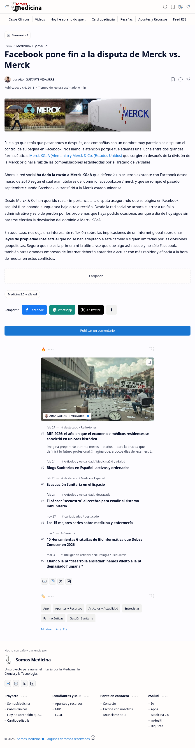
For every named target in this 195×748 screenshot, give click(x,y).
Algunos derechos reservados (68, 739)
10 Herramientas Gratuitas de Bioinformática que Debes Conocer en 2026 (94, 542)
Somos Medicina (30, 739)
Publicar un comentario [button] (97, 330)
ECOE (59, 715)
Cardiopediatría (18, 720)
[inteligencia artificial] (78, 555)
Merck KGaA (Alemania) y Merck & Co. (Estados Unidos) (75, 155)
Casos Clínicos (17, 709)
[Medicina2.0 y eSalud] (22, 294)
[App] (46, 608)
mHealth (157, 720)
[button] (6, 6)
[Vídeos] (40, 19)
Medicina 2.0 (160, 715)
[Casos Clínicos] (19, 19)
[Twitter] (60, 581)
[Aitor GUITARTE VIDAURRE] (33, 79)
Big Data (157, 726)
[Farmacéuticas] (53, 618)
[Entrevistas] (132, 608)
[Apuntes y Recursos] (153, 19)
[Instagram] (52, 581)
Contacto (109, 703)
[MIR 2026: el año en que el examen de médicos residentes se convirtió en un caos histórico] (97, 389)
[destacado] (72, 427)
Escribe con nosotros (118, 709)
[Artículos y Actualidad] (79, 461)
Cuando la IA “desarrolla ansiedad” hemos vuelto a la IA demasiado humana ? (94, 563)
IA (152, 703)
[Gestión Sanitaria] (81, 618)
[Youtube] (44, 581)
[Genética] (69, 533)
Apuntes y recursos (69, 703)
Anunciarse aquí (114, 715)
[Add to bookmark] (149, 362)
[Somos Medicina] (26, 7)
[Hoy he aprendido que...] (68, 19)
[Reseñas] (126, 19)
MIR (58, 709)
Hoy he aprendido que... (24, 715)
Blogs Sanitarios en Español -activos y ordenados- (88, 467)
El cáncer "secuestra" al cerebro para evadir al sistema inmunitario (93, 503)
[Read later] (172, 79)
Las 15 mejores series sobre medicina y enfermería (90, 522)
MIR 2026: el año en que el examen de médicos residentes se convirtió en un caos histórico (98, 436)
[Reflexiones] (89, 427)
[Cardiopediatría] (103, 19)
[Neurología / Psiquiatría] (110, 555)
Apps (154, 709)
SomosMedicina (18, 703)
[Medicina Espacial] (93, 478)
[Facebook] (68, 581)
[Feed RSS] (179, 19)
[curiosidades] (74, 516)
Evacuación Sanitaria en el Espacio (76, 484)
